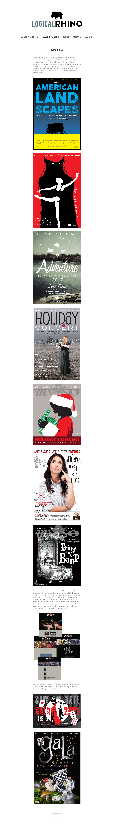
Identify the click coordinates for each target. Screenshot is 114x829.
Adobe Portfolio (60, 824)
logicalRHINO (29, 37)
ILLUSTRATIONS (72, 37)
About (89, 37)
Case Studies (50, 37)
